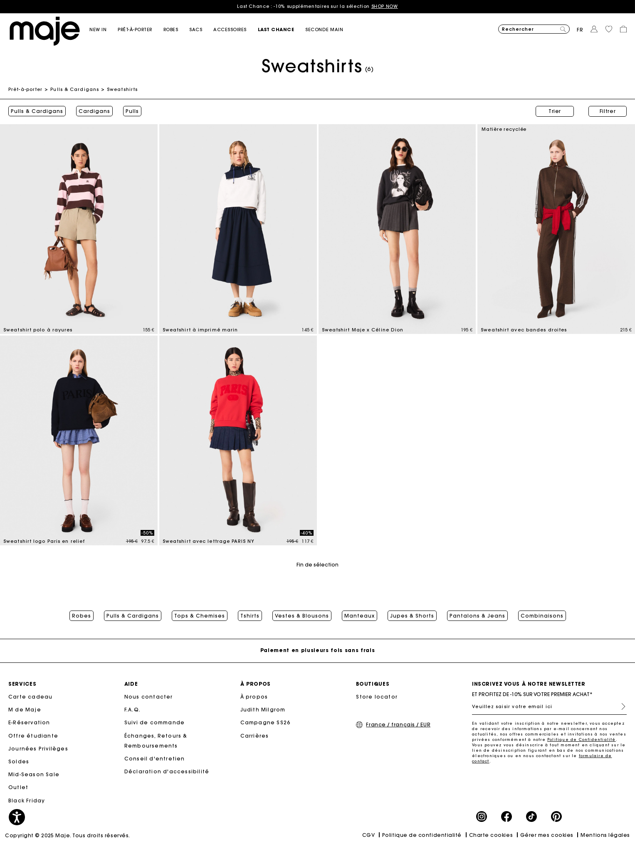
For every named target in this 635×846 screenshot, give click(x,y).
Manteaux (359, 615)
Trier (555, 111)
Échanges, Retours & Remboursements (156, 741)
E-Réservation (29, 722)
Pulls (132, 111)
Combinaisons (542, 615)
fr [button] (580, 30)
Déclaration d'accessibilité (166, 771)
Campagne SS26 (265, 722)
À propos (254, 697)
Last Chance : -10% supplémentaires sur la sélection (317, 6)
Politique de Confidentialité (581, 739)
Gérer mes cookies (546, 835)
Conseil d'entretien (154, 758)
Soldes (18, 761)
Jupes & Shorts (412, 615)
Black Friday (26, 800)
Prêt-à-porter (25, 89)
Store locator (377, 697)
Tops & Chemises (199, 615)
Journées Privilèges (38, 748)
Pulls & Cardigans (74, 89)
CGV (368, 835)
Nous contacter (148, 697)
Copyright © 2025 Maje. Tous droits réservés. (67, 835)
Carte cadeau (30, 697)
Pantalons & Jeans (477, 615)
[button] (103, 29)
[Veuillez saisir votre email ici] (549, 706)
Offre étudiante (33, 736)
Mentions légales (605, 835)
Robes (81, 615)
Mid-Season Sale (33, 774)
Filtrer (608, 111)
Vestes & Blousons (302, 615)
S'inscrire (620, 706)
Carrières (254, 736)
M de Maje (24, 709)
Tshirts (249, 615)
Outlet (18, 787)
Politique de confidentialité (422, 835)
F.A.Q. (132, 709)
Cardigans (94, 111)
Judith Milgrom (263, 709)
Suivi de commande (154, 722)
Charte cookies (491, 835)
